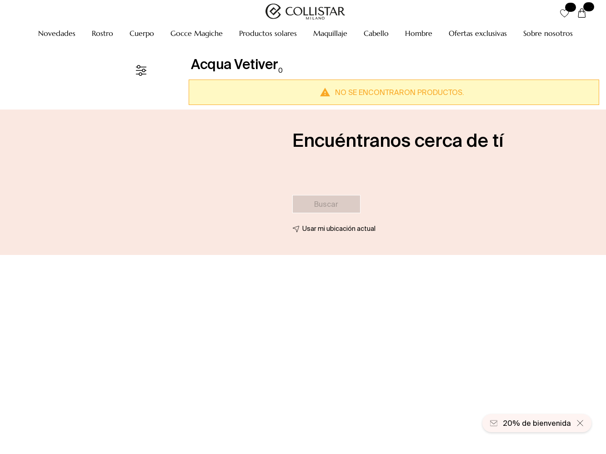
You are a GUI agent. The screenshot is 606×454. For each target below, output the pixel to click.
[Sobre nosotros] (548, 33)
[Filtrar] (141, 70)
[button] (57, 33)
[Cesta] (582, 14)
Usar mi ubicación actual (339, 228)
